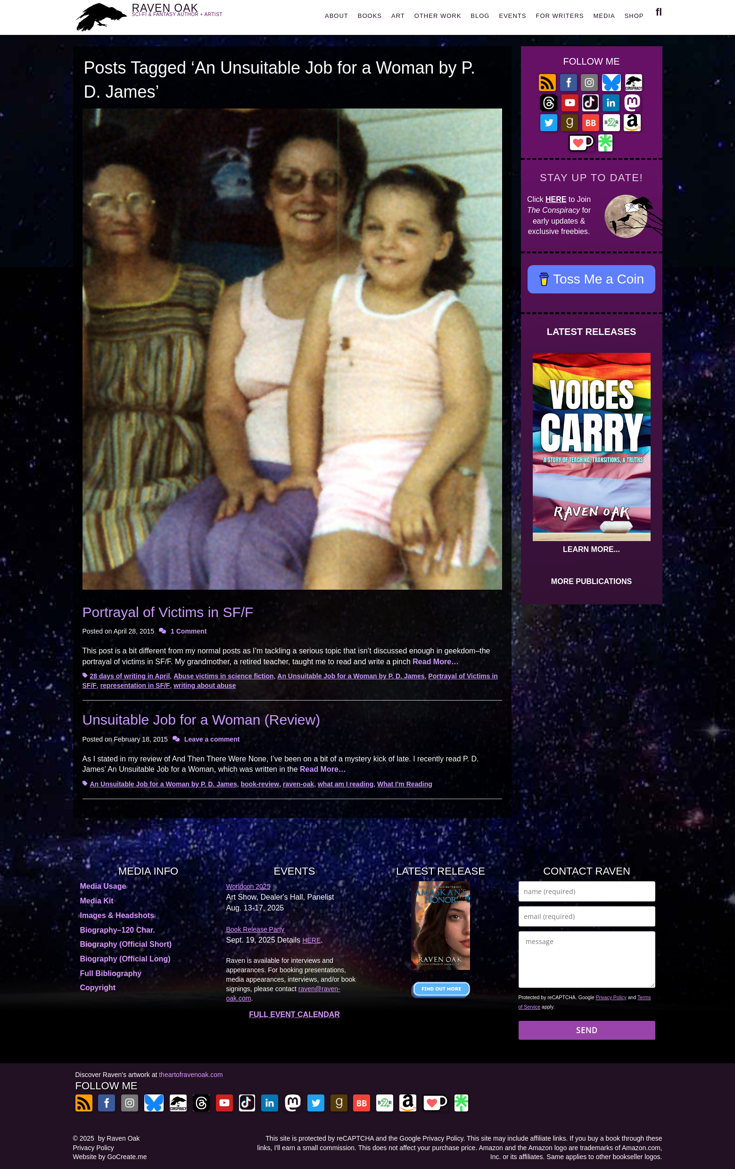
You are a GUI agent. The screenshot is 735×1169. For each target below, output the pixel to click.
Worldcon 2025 (248, 886)
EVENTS (512, 15)
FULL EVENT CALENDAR (294, 1014)
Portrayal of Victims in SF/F (168, 612)
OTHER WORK (438, 15)
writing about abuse (204, 685)
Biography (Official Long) (125, 959)
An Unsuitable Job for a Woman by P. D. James (350, 676)
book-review (260, 784)
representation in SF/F (135, 685)
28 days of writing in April (130, 676)
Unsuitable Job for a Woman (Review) (202, 719)
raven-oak (298, 784)
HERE (555, 199)
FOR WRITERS (560, 15)
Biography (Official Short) (126, 944)
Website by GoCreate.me (110, 1157)
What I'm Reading (404, 784)
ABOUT (336, 15)
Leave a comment (212, 739)
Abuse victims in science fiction (223, 676)
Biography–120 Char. (117, 930)
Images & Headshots (117, 915)
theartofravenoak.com (191, 1074)
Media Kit (97, 901)
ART (398, 15)
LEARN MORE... (591, 549)
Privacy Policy (611, 997)
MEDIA (604, 15)
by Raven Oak (119, 1138)
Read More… (436, 662)
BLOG (480, 15)
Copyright (98, 988)
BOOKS (370, 15)
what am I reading (345, 784)
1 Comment (188, 631)
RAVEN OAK (191, 15)
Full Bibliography (111, 973)
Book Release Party (255, 929)
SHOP (634, 15)
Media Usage (103, 886)
